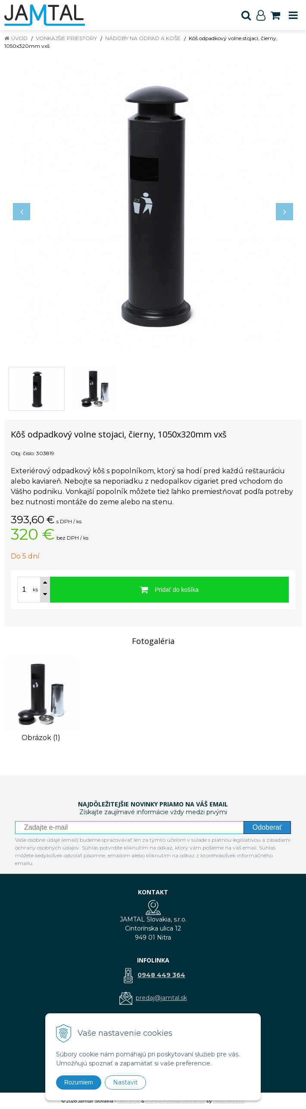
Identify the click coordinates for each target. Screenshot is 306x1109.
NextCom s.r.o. (229, 1101)
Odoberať (267, 827)
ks (35, 590)
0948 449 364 (161, 975)
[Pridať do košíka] (169, 590)
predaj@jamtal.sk (161, 998)
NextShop (128, 1101)
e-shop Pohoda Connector (175, 1101)
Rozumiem (78, 1082)
